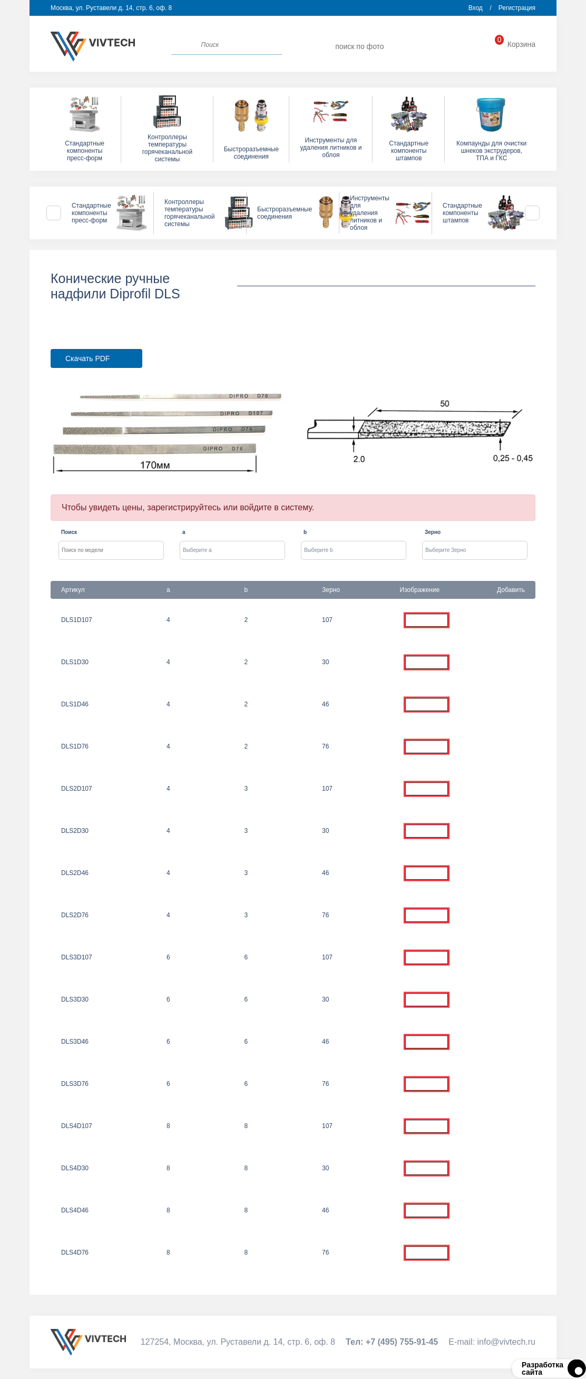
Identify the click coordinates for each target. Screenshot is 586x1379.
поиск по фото (359, 46)
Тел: (392, 1341)
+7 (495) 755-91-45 (456, 46)
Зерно (433, 532)
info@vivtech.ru (417, 46)
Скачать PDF (87, 358)
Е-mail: (491, 1341)
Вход (475, 8)
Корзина (515, 44)
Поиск (69, 532)
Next (532, 213)
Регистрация (517, 8)
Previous (53, 213)
